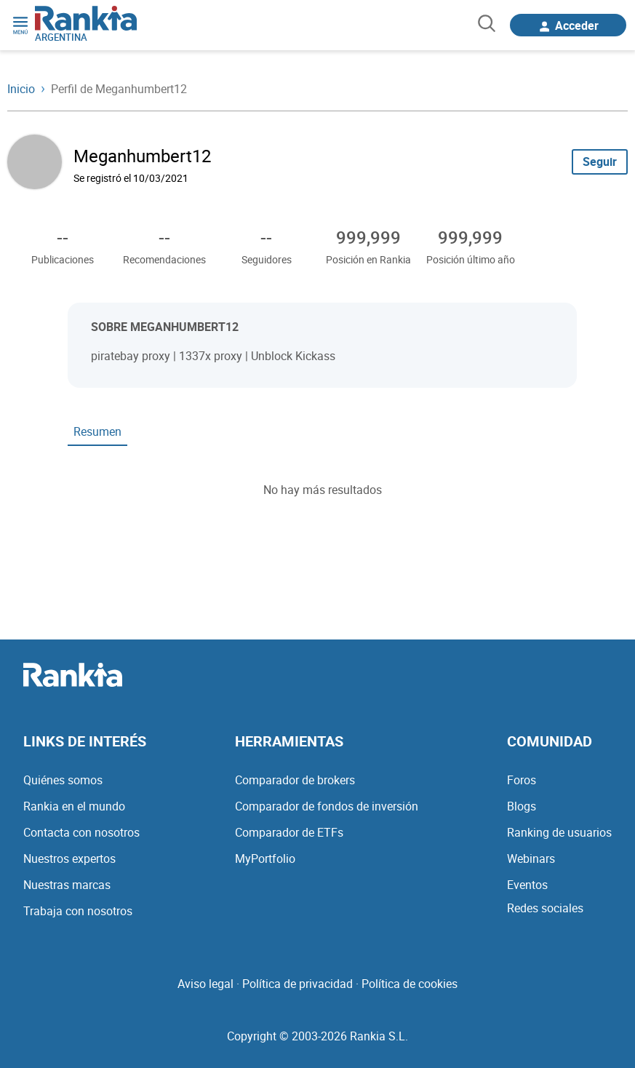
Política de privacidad (297, 984)
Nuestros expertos (69, 858)
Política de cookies (410, 984)
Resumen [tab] (97, 431)
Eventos (527, 885)
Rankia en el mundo (74, 806)
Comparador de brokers (295, 780)
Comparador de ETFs (289, 832)
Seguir (600, 162)
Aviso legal (205, 984)
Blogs (521, 806)
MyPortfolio (265, 858)
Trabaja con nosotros (77, 911)
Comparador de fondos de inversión (326, 806)
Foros (521, 780)
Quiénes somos (63, 780)
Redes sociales (545, 908)
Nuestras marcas (67, 885)
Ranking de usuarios (559, 832)
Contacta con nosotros (81, 832)
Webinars (531, 858)
